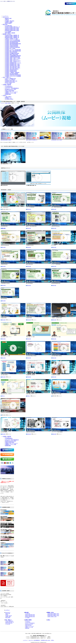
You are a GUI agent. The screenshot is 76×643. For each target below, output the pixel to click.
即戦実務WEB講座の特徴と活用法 (30, 616)
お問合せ (48, 619)
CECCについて (7, 612)
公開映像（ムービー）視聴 (29, 627)
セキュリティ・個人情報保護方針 (34, 640)
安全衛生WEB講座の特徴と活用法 (30, 614)
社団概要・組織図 (8, 616)
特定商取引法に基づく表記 (45, 640)
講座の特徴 (26, 612)
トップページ (7, 610)
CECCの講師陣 (27, 617)
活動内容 (7, 614)
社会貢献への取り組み (9, 615)
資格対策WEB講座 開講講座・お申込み (53, 614)
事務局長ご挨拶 (8, 613)
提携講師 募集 (27, 628)
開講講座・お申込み (50, 612)
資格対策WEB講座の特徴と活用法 (30, 615)
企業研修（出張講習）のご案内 (52, 616)
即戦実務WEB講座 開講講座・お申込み (53, 615)
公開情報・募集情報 (28, 619)
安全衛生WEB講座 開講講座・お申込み (53, 613)
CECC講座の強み (27, 613)
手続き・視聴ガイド (8, 619)
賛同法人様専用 (8, 617)
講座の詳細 (29, 209)
